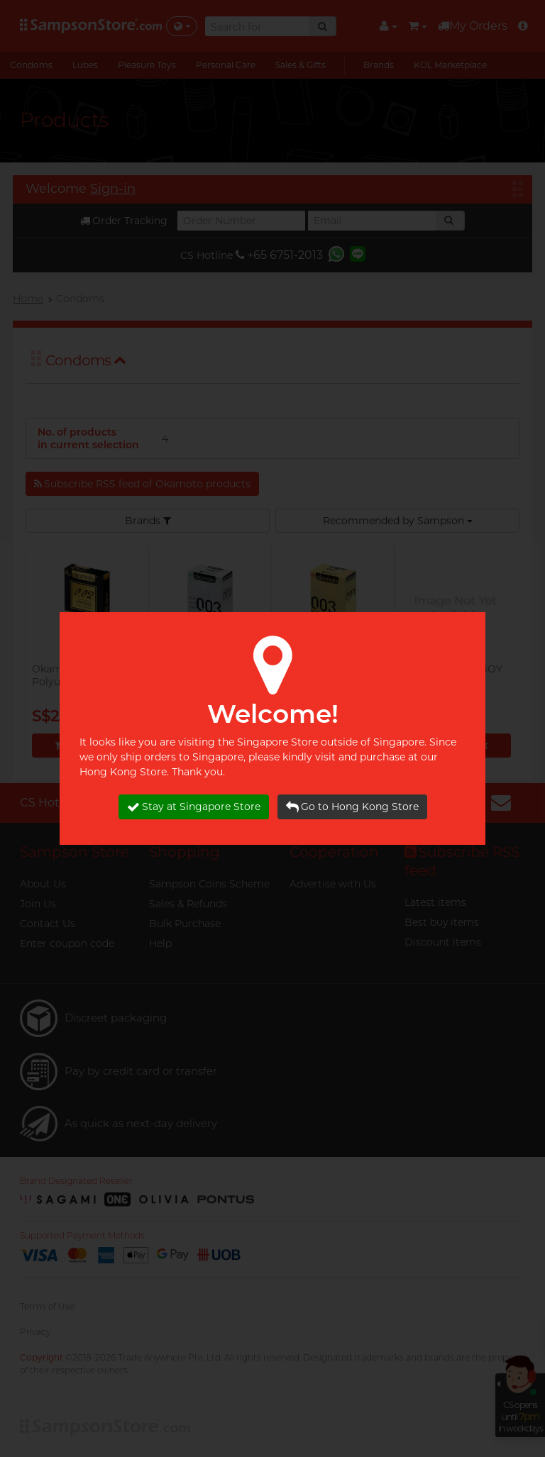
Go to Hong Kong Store (352, 807)
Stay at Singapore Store (193, 807)
